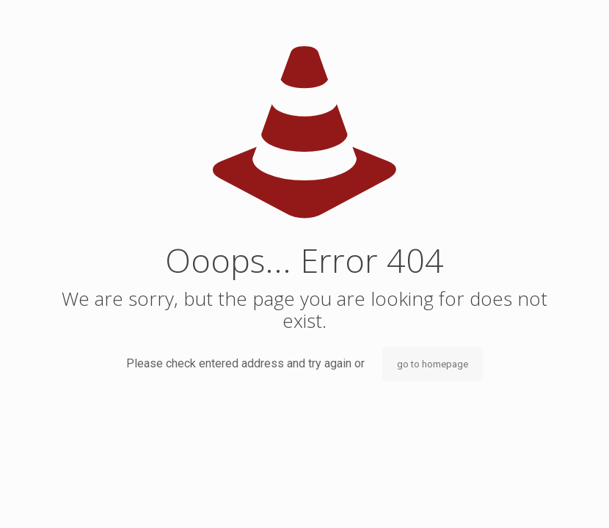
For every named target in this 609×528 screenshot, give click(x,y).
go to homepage (432, 364)
